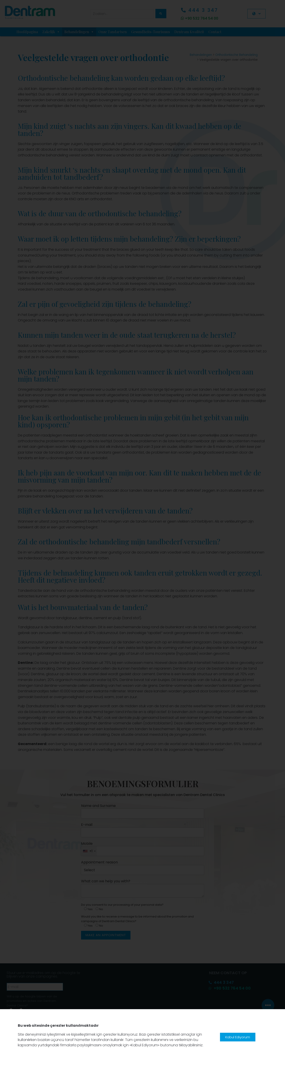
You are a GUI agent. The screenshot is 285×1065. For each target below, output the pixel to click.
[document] (142, 532)
